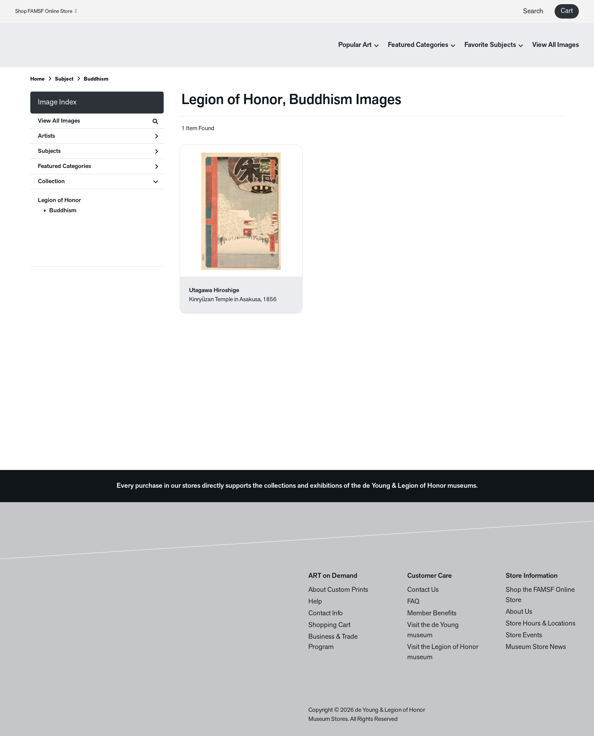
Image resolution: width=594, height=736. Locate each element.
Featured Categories (98, 166)
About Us (519, 612)
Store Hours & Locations (540, 623)
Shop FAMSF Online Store (46, 11)
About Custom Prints (338, 590)
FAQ (413, 601)
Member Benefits (431, 613)
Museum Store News (536, 647)
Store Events (524, 635)
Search (533, 11)
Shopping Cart (329, 625)
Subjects (98, 151)
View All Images (555, 45)
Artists (98, 136)
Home (37, 79)
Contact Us (423, 590)
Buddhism (63, 211)
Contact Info (325, 613)
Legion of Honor (59, 201)
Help (315, 601)
